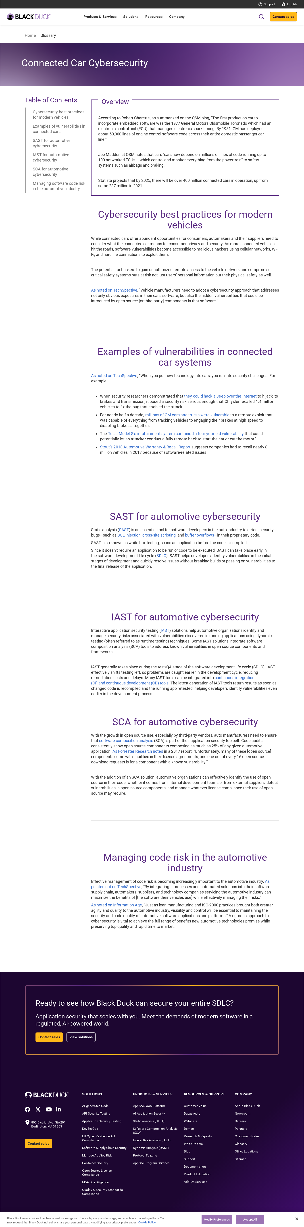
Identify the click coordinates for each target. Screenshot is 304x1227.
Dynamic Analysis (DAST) (151, 1148)
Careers (240, 1121)
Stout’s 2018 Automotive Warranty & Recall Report (145, 447)
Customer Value (195, 1106)
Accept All (250, 1219)
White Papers (193, 1144)
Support (269, 4)
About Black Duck (247, 1106)
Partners (241, 1128)
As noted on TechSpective (114, 290)
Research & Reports (198, 1136)
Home (30, 35)
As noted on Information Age (116, 905)
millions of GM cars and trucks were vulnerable (187, 414)
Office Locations (246, 1151)
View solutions (81, 1037)
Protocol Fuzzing (145, 1155)
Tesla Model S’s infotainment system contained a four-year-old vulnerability (176, 433)
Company (177, 17)
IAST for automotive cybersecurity (51, 157)
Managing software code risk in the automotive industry (59, 186)
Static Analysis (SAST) (148, 1121)
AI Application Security (149, 1113)
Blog (187, 1151)
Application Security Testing (101, 1121)
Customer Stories (247, 1136)
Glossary (241, 1144)
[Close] (297, 1219)
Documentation (195, 1166)
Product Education (197, 1174)
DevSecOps (90, 1128)
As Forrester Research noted (137, 751)
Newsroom (242, 1113)
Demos (189, 1128)
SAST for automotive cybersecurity (52, 143)
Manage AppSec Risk (97, 1155)
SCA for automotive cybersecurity (50, 172)
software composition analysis (126, 740)
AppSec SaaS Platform (149, 1106)
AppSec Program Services (151, 1163)
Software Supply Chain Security (104, 1148)
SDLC (161, 555)
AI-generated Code (95, 1106)
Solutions (130, 17)
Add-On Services (195, 1181)
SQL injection (129, 535)
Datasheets (192, 1113)
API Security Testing (96, 1113)
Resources (153, 17)
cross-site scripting (159, 535)
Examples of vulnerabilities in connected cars (59, 129)
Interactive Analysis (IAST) (152, 1140)
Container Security (95, 1163)
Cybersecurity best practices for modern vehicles (58, 115)
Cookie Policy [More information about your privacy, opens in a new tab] (147, 1222)
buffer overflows (199, 535)
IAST (165, 630)
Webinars (190, 1121)
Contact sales (283, 17)
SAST (124, 529)
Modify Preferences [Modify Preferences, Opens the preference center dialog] (217, 1219)
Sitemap (240, 1159)
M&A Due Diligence (95, 1182)
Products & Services (100, 17)
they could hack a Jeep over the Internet (220, 396)
